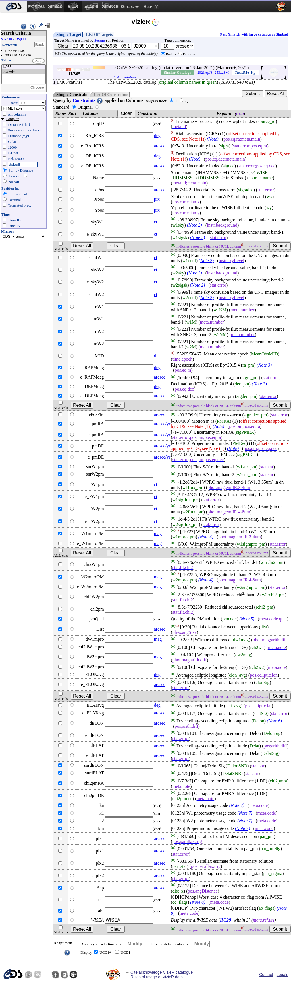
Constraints (87, 100)
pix (157, 199)
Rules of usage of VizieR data (156, 977)
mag (158, 533)
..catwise (23, 71)
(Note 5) (246, 618)
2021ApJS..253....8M (213, 72)
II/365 (23, 67)
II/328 (225, 920)
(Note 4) (205, 536)
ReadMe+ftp (245, 72)
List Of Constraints (110, 94)
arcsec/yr (162, 423)
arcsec (159, 145)
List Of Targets (99, 34)
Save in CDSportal (15, 38)
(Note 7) (236, 805)
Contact (266, 974)
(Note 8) (197, 902)
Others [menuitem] (127, 6)
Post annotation (124, 77)
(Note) (213, 139)
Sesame (100, 40)
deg (157, 135)
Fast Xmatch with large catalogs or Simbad (254, 34)
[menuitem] (13, 6)
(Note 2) (194, 225)
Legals (282, 974)
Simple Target (68, 34)
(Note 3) (264, 365)
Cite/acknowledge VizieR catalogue (161, 972)
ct (155, 221)
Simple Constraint (72, 94)
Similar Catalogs (177, 72)
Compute (12, 119)
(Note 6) (274, 721)
